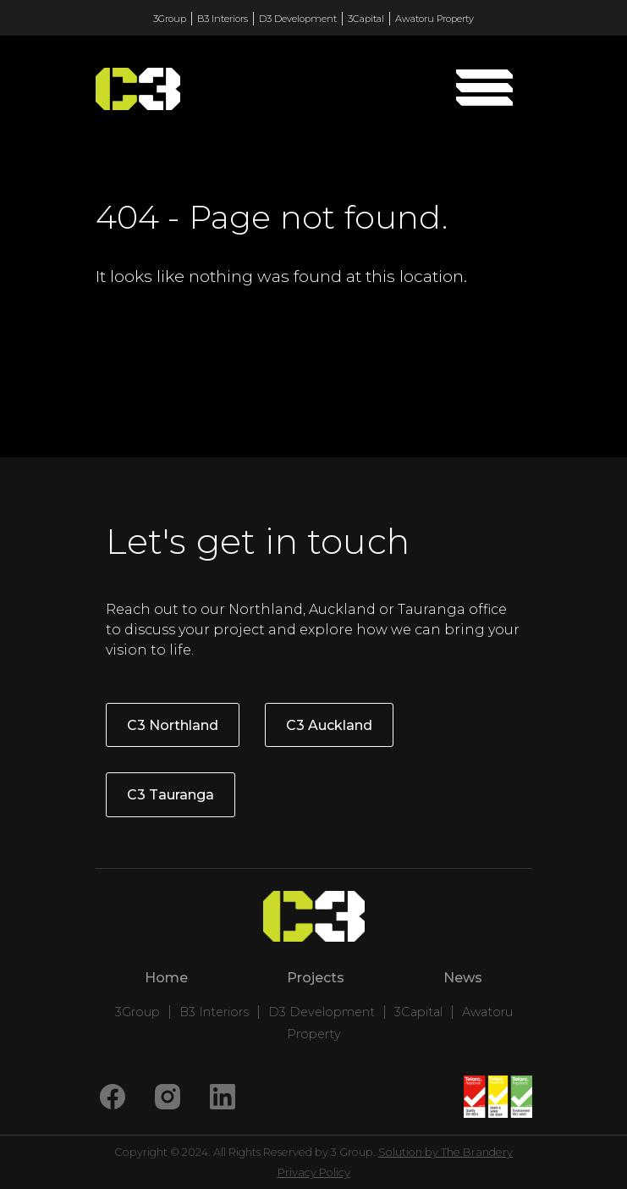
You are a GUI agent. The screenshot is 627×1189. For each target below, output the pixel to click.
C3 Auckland (329, 725)
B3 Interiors (222, 19)
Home (166, 978)
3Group (169, 19)
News (462, 978)
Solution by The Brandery (445, 1152)
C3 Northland (172, 725)
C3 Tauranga (170, 795)
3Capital (366, 19)
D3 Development (298, 19)
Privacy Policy (314, 1172)
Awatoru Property (434, 19)
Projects (315, 978)
